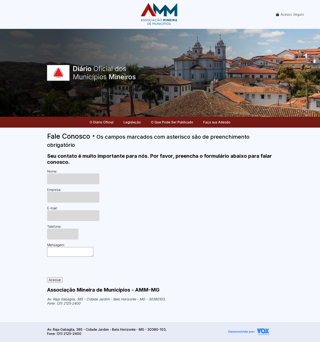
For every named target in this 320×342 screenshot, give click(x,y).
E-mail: (52, 208)
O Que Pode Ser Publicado (172, 122)
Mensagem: (56, 245)
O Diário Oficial (101, 122)
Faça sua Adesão (216, 122)
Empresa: (54, 190)
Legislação (132, 122)
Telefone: (54, 226)
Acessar (55, 280)
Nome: (52, 171)
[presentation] (79, 269)
